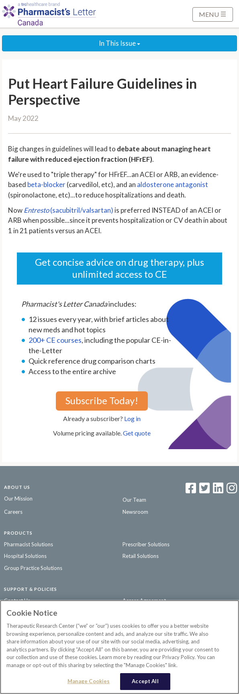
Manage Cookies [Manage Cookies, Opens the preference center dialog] (88, 681)
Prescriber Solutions (146, 544)
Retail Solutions (141, 556)
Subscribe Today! (101, 400)
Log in (132, 418)
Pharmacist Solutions (28, 544)
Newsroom (135, 512)
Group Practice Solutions (33, 568)
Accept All (145, 681)
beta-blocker (46, 184)
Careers (13, 512)
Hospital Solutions (25, 556)
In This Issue (119, 43)
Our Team (134, 500)
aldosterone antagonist (172, 184)
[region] (119, 647)
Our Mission (18, 498)
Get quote (137, 433)
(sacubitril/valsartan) (68, 210)
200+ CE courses (55, 340)
